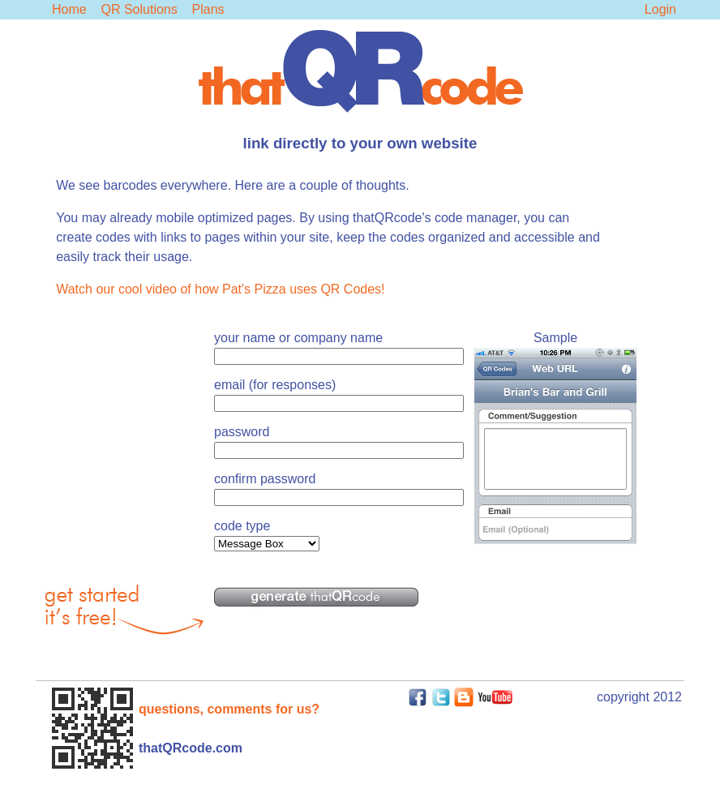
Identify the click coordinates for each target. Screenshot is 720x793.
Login (660, 9)
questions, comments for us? (229, 709)
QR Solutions (139, 9)
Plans (208, 9)
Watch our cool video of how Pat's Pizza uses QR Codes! (220, 289)
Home (69, 9)
